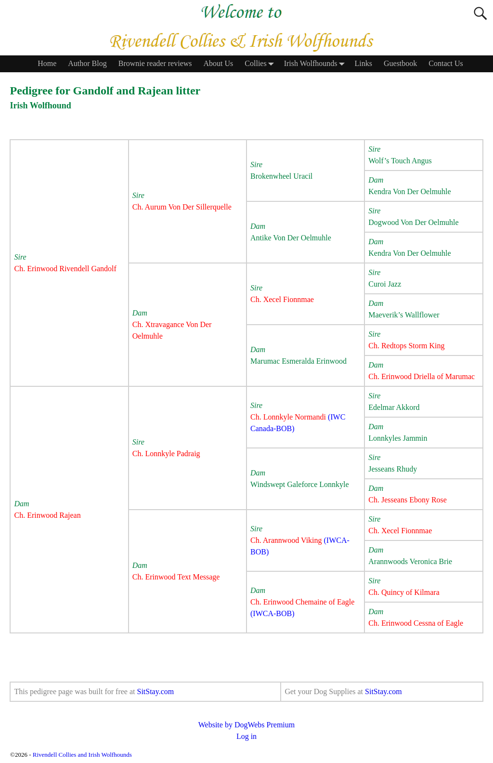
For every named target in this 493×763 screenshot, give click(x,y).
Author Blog (87, 63)
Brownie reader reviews (155, 63)
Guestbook (400, 63)
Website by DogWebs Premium (246, 725)
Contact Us (445, 63)
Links (363, 63)
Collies (261, 63)
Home (47, 63)
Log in (246, 736)
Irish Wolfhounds (316, 63)
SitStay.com (155, 691)
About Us (219, 63)
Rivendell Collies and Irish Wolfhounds (82, 754)
